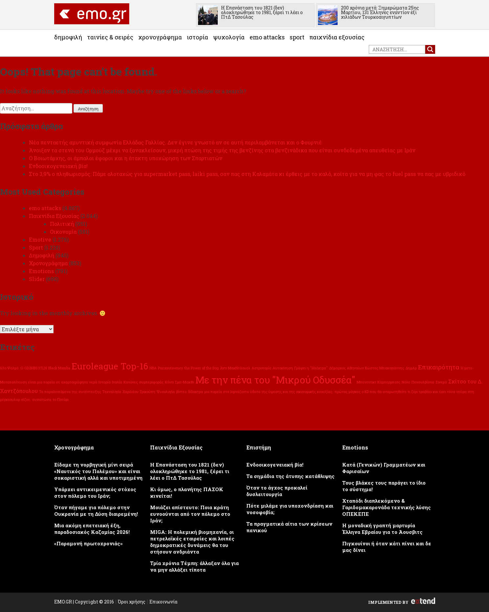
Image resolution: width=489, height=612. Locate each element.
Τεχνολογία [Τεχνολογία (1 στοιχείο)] (111, 391)
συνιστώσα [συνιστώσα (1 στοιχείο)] (41, 399)
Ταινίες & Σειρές (110, 37)
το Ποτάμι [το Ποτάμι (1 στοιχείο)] (61, 399)
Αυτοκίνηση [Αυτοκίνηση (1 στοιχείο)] (283, 368)
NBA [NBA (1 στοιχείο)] (153, 368)
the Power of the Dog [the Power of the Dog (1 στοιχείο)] (201, 368)
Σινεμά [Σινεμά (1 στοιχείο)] (441, 382)
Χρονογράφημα (160, 37)
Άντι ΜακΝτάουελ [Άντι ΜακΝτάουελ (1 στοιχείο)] (235, 368)
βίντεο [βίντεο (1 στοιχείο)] (181, 391)
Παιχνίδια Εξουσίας (337, 37)
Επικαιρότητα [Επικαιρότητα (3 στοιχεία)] (438, 367)
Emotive (40, 239)
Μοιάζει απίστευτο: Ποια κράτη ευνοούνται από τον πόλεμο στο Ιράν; (190, 514)
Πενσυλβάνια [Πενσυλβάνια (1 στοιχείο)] (422, 382)
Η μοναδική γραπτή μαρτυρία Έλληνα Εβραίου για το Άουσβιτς (382, 528)
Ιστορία (197, 37)
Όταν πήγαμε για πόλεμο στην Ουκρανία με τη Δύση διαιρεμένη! (96, 510)
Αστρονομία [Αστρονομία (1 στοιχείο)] (261, 368)
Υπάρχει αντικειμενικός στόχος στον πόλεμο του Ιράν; (95, 492)
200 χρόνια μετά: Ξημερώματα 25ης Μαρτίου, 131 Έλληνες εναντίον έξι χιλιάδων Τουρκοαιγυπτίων (380, 12)
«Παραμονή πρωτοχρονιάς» (88, 543)
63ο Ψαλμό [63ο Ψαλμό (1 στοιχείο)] (9, 368)
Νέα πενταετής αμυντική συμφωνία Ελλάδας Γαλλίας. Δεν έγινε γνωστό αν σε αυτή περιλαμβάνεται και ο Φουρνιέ (175, 142)
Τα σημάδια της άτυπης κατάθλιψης (290, 476)
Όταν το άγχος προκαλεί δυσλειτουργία (276, 490)
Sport (297, 37)
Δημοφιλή (68, 37)
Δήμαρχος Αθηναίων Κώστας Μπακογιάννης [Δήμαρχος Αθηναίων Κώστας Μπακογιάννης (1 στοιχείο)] (366, 368)
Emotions (41, 271)
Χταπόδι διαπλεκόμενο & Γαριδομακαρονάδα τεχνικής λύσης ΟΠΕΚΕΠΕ (386, 507)
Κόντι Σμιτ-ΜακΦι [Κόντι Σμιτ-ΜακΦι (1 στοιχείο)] (179, 382)
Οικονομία (63, 231)
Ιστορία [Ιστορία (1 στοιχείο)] (105, 382)
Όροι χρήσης (131, 602)
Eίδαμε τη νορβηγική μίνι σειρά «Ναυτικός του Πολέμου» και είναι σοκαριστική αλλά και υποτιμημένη (98, 471)
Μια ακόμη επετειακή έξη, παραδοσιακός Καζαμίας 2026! (92, 528)
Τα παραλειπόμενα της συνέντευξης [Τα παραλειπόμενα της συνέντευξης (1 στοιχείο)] (70, 391)
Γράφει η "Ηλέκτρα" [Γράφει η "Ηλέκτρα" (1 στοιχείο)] (311, 368)
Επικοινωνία (163, 602)
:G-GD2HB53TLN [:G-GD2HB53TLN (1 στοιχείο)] (33, 368)
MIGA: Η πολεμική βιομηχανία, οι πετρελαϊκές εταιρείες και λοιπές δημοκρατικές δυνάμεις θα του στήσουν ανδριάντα (192, 542)
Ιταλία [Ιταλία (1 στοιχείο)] (117, 382)
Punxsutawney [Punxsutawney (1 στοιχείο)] (170, 368)
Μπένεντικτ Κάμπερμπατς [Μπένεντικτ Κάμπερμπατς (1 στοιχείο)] (378, 382)
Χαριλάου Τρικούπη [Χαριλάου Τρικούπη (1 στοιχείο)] (138, 391)
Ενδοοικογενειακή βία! (58, 166)
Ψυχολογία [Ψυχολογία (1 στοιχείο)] (166, 391)
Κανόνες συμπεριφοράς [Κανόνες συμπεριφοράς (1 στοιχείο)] (143, 382)
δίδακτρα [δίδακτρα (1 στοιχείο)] (195, 391)
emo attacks (267, 37)
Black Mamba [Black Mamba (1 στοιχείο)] (59, 368)
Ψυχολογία (229, 37)
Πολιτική (62, 223)
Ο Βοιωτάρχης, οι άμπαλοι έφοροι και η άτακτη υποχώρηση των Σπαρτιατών (125, 158)
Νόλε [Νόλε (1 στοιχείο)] (406, 382)
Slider (37, 278)
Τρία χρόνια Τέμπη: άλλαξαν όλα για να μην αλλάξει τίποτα (194, 566)
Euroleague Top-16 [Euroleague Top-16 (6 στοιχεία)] (110, 366)
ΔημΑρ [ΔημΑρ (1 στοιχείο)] (411, 368)
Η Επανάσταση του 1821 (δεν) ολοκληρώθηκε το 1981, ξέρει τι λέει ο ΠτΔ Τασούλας (262, 12)
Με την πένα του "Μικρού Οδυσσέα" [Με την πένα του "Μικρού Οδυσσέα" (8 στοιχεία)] (275, 379)
